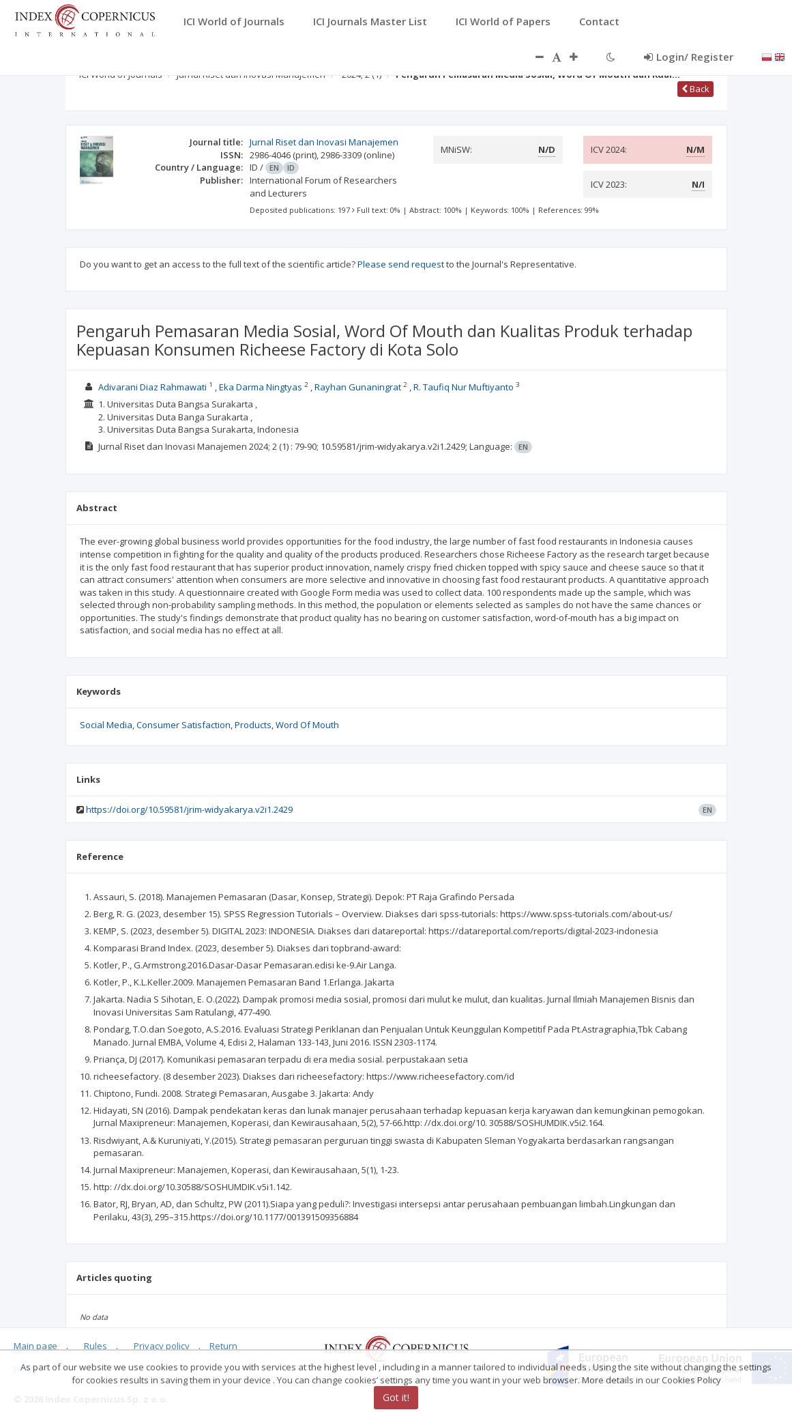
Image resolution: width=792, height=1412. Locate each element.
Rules (95, 1346)
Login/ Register (688, 56)
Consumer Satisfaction (183, 725)
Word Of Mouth (307, 725)
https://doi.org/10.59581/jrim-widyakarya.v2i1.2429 (189, 809)
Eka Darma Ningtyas (261, 387)
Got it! (396, 1397)
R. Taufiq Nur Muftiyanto (464, 387)
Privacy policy (162, 1346)
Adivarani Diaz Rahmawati (153, 387)
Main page (35, 1346)
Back (695, 89)
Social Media (106, 725)
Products (253, 725)
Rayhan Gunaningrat (358, 387)
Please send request (400, 264)
